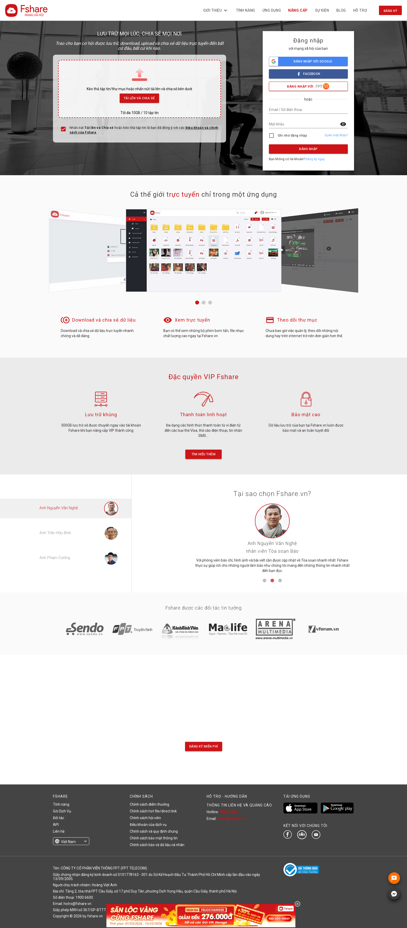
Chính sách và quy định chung (154, 831)
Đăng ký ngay (315, 159)
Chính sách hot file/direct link (153, 811)
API (56, 825)
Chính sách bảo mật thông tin (154, 838)
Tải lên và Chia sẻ (139, 97)
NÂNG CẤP (298, 10)
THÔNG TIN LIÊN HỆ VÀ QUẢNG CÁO (239, 805)
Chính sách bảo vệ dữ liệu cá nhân (157, 845)
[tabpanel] (272, 540)
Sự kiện (322, 10)
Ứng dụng (271, 10)
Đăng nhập (308, 149)
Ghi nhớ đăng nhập (292, 135)
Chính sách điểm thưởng (149, 804)
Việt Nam (68, 842)
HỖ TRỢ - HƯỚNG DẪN (227, 796)
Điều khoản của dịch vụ (148, 825)
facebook (308, 72)
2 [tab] (272, 580)
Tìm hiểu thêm (203, 454)
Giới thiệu (216, 10)
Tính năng (245, 10)
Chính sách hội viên (145, 818)
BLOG (341, 10)
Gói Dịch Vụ (62, 811)
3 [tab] (280, 580)
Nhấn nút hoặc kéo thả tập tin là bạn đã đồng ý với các (144, 130)
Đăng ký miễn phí (203, 746)
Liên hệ (58, 831)
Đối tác (58, 818)
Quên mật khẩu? (336, 135)
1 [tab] (264, 580)
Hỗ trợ (360, 10)
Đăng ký (390, 11)
